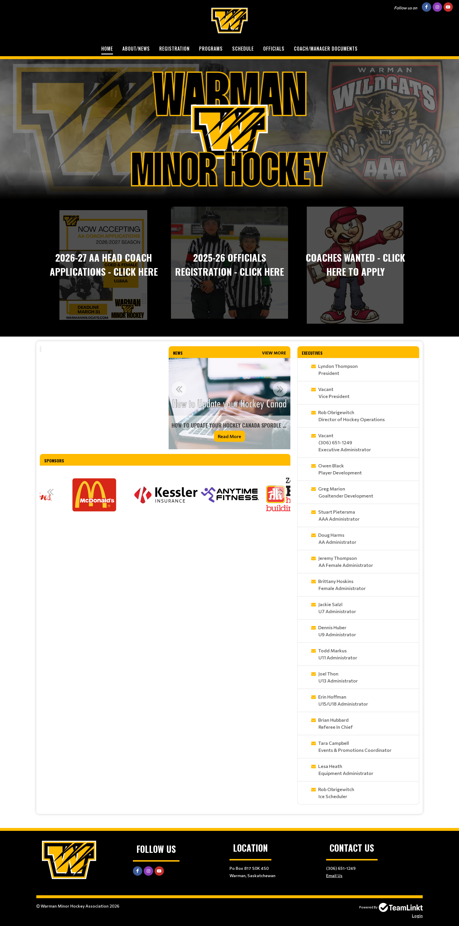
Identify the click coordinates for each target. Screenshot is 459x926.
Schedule (243, 48)
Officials (274, 48)
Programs (211, 48)
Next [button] (280, 389)
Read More (229, 436)
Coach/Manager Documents (326, 48)
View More (274, 352)
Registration (174, 48)
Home (107, 48)
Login (417, 915)
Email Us (334, 875)
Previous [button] (179, 389)
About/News (136, 48)
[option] (229, 403)
